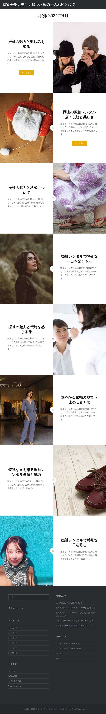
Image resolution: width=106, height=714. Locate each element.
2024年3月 (12, 638)
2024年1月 (12, 648)
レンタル (59, 653)
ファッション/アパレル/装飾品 (68, 648)
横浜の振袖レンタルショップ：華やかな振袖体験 (75, 607)
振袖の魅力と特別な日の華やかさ (69, 603)
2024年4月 (12, 633)
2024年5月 (12, 628)
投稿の (12, 676)
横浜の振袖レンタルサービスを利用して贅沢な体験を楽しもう (75, 614)
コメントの (14, 681)
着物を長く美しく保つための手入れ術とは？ (38, 4)
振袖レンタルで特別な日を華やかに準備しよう (75, 620)
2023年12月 (13, 653)
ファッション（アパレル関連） (68, 643)
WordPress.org (14, 686)
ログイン (12, 671)
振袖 (58, 658)
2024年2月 (12, 643)
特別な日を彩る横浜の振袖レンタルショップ (74, 625)
